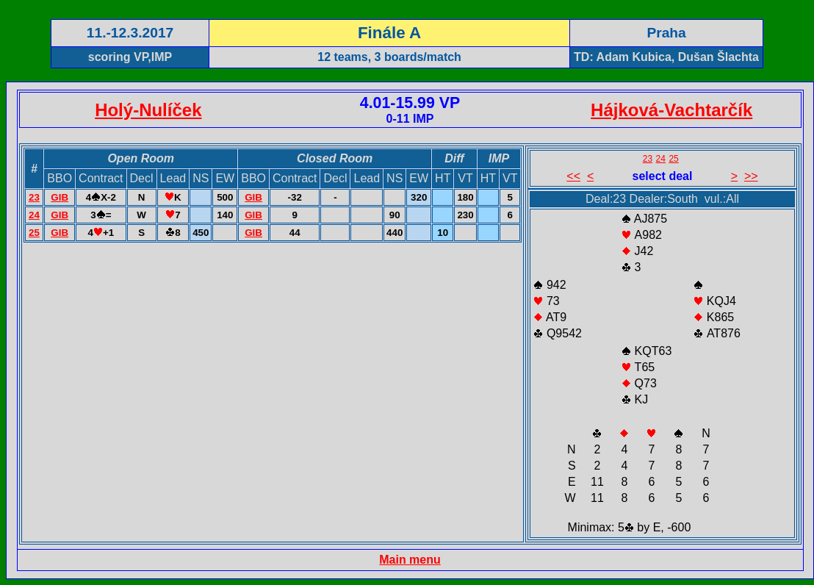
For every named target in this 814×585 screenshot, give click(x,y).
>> (751, 176)
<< (573, 176)
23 (34, 197)
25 (34, 232)
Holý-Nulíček (148, 110)
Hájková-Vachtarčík (671, 110)
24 (34, 214)
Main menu (410, 559)
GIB (59, 197)
